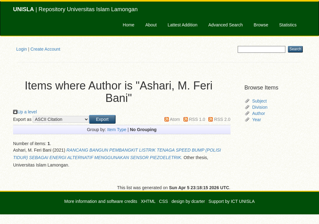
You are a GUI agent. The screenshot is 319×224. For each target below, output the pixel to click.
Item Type (116, 129)
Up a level (27, 111)
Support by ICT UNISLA (231, 201)
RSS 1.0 (197, 119)
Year (256, 119)
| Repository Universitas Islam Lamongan (75, 9)
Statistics (288, 24)
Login (21, 49)
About (151, 24)
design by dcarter (188, 201)
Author (258, 113)
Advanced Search (225, 24)
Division (260, 107)
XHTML (148, 201)
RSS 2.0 (222, 119)
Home (128, 24)
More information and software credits (100, 201)
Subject (259, 100)
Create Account (45, 49)
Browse (261, 24)
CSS (163, 201)
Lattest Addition (183, 24)
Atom (175, 119)
